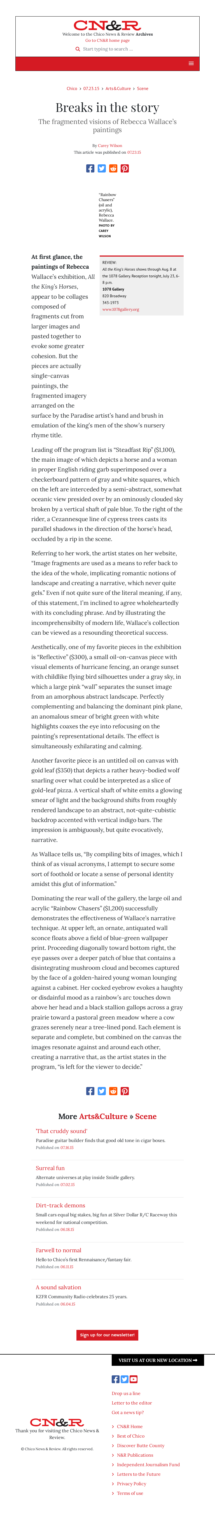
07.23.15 (91, 88)
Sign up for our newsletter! (107, 1335)
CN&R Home (130, 1426)
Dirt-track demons (60, 1205)
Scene (142, 88)
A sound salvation (58, 1287)
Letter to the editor (132, 1403)
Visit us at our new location (158, 1360)
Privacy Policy (131, 1483)
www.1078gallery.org (120, 309)
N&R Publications (135, 1455)
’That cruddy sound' (61, 1130)
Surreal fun (50, 1167)
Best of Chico (130, 1436)
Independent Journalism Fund (148, 1464)
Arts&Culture (118, 88)
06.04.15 (67, 1304)
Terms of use (130, 1493)
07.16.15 (67, 1147)
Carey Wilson (110, 145)
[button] (191, 64)
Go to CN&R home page (107, 40)
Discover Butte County (140, 1445)
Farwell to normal (58, 1250)
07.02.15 (67, 1184)
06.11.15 (66, 1266)
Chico (72, 88)
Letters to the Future (139, 1474)
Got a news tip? (128, 1412)
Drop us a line (126, 1393)
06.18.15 (67, 1229)
